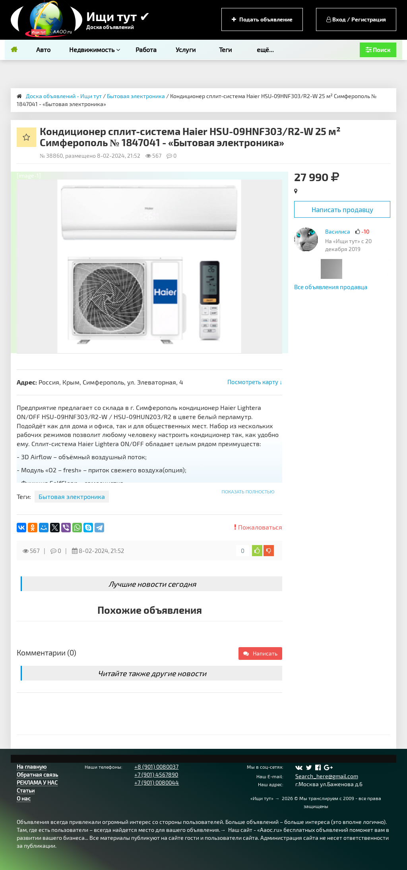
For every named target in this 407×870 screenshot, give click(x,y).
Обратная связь (37, 774)
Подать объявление (262, 19)
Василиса (337, 231)
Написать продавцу (342, 209)
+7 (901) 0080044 (156, 782)
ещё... (265, 49)
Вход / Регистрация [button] (356, 19)
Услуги (186, 49)
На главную (32, 766)
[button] (275, 186)
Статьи (26, 790)
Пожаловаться (258, 527)
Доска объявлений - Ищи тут (64, 96)
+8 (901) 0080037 (156, 766)
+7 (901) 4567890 (156, 774)
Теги (225, 49)
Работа (146, 49)
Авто (43, 49)
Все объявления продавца (330, 286)
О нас (24, 798)
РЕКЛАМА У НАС (37, 782)
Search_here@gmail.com (326, 776)
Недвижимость (94, 49)
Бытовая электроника (136, 96)
